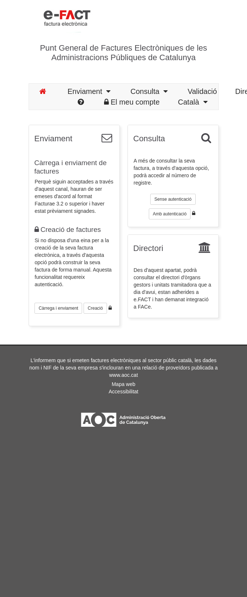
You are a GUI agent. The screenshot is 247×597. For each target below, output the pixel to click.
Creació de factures (67, 229)
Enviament (88, 91)
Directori (148, 248)
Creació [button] (95, 308)
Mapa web (124, 384)
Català (192, 102)
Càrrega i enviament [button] (58, 308)
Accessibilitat (124, 391)
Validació (202, 91)
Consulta (148, 91)
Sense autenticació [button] (172, 199)
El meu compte (132, 102)
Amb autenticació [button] (170, 213)
